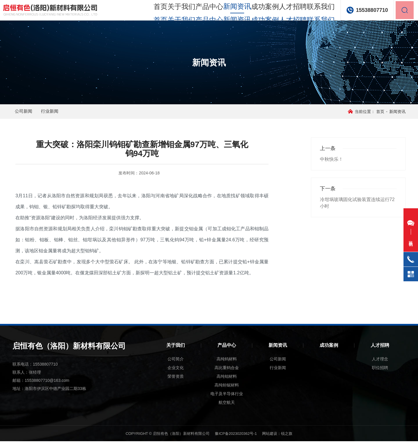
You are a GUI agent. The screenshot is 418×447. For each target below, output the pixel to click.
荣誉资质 (175, 382)
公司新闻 (30, 114)
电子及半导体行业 (226, 399)
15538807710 (367, 11)
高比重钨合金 (227, 373)
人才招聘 (286, 11)
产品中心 (198, 11)
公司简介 (175, 364)
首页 (144, 11)
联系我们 (315, 11)
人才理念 (380, 364)
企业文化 (175, 373)
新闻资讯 (278, 351)
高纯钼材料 (227, 382)
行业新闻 (66, 114)
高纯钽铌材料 (227, 390)
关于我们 (169, 11)
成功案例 (257, 11)
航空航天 (227, 408)
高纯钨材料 (227, 364)
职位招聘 (380, 373)
